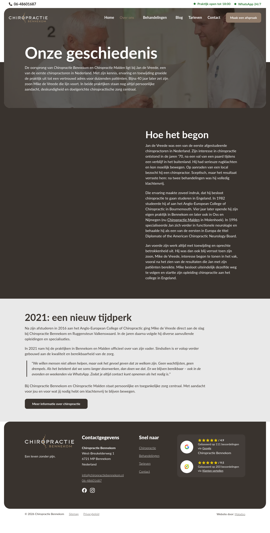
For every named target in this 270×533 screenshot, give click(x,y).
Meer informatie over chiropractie (56, 404)
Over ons (127, 17)
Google (206, 448)
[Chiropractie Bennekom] (28, 17)
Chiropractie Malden (183, 220)
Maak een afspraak (243, 17)
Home (109, 17)
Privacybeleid (91, 514)
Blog (179, 17)
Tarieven (195, 17)
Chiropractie (147, 448)
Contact (214, 17)
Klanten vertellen (212, 470)
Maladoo (240, 514)
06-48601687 (22, 4)
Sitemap (74, 514)
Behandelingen (155, 17)
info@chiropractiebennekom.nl (103, 475)
